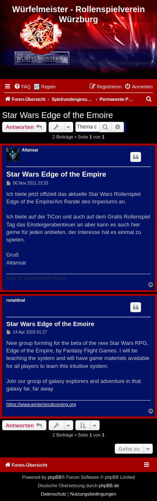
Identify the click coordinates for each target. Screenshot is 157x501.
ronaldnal (15, 300)
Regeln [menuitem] (48, 86)
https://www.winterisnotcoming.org (41, 404)
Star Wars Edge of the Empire (56, 174)
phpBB (55, 477)
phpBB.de (109, 485)
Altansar (30, 150)
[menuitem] (22, 87)
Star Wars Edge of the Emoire (57, 115)
